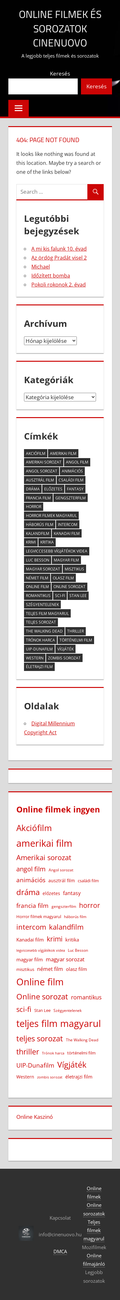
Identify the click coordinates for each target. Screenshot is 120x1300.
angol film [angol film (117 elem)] (77, 462)
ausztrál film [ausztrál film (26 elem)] (40, 480)
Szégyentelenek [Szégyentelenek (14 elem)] (42, 604)
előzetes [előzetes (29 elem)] (53, 489)
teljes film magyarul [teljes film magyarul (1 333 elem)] (47, 613)
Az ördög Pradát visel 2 (59, 257)
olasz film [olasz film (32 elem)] (63, 578)
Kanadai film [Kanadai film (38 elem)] (67, 533)
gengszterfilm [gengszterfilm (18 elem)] (70, 498)
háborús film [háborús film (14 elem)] (39, 524)
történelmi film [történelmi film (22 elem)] (76, 640)
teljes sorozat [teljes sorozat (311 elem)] (41, 622)
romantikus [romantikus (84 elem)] (38, 595)
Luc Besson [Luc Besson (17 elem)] (37, 560)
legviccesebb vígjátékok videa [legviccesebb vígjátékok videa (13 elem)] (56, 551)
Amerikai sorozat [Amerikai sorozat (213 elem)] (43, 462)
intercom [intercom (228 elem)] (67, 524)
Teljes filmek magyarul (94, 1230)
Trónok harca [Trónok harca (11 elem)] (40, 640)
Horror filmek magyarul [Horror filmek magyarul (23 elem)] (51, 515)
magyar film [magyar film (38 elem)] (66, 560)
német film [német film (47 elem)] (37, 578)
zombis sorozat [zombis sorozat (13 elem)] (64, 658)
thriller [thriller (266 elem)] (75, 631)
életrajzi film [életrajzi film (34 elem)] (39, 666)
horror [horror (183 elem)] (33, 506)
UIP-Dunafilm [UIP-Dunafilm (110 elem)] (39, 649)
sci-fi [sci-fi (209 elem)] (60, 595)
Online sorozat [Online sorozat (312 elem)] (69, 586)
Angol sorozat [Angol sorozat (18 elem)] (41, 471)
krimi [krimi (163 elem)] (31, 542)
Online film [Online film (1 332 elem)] (37, 586)
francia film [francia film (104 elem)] (38, 498)
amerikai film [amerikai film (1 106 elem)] (63, 453)
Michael (40, 266)
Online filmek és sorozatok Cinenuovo (60, 28)
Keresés (60, 73)
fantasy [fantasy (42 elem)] (75, 489)
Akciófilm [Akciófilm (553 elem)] (35, 453)
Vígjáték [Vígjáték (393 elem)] (65, 649)
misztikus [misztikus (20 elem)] (74, 569)
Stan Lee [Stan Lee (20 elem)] (78, 595)
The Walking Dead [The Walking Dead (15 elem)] (44, 631)
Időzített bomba (50, 275)
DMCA (60, 1251)
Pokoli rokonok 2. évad (58, 284)
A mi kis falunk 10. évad (59, 248)
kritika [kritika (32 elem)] (47, 542)
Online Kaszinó (34, 1116)
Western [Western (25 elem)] (35, 658)
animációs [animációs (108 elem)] (72, 471)
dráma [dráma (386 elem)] (33, 489)
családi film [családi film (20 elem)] (71, 480)
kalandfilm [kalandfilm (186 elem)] (37, 533)
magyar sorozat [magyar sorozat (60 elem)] (43, 569)
